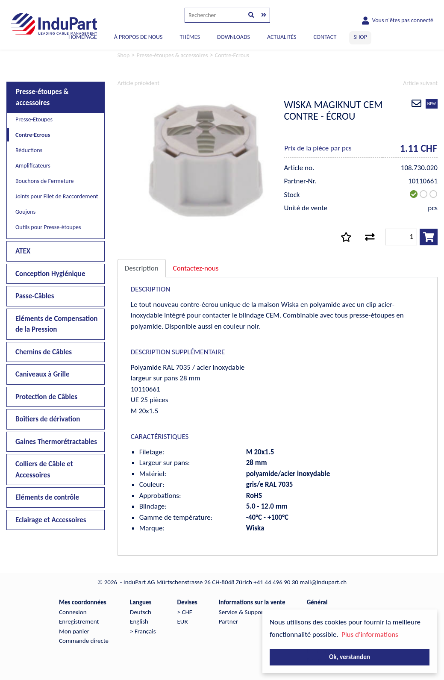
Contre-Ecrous (32, 134)
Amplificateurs (32, 165)
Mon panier (74, 631)
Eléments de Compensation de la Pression (56, 324)
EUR (182, 621)
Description (142, 268)
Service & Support (242, 612)
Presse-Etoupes (34, 119)
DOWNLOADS (233, 37)
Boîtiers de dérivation (47, 419)
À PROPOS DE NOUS (138, 37)
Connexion (73, 612)
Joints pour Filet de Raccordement (56, 196)
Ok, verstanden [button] (349, 657)
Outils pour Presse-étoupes (48, 227)
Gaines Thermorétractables (56, 441)
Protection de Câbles (46, 396)
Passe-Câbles (34, 295)
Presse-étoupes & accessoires (42, 97)
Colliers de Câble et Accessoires (44, 469)
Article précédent (138, 83)
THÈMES (189, 37)
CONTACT (324, 37)
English (139, 621)
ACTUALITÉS (282, 37)
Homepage (82, 37)
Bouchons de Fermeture (44, 181)
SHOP (360, 37)
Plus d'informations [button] (369, 634)
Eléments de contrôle (47, 497)
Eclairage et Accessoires (50, 519)
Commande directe (84, 641)
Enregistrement (79, 621)
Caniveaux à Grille (42, 374)
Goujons (25, 211)
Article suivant (420, 83)
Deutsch (140, 612)
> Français (143, 631)
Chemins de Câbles (43, 351)
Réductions (28, 150)
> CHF (184, 612)
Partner (228, 621)
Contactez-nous (196, 268)
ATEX (22, 251)
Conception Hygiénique (50, 273)
